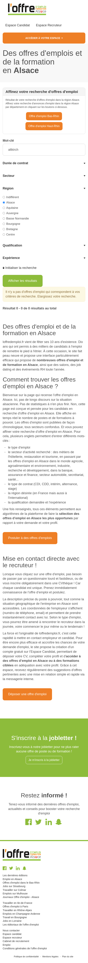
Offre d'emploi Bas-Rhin (44, 116)
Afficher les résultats (22, 281)
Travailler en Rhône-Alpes (17, 910)
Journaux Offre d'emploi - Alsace (21, 897)
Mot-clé (8, 140)
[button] (44, 163)
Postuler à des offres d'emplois (30, 538)
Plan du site (67, 956)
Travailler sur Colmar (14, 890)
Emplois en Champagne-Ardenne (21, 913)
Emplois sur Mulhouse (15, 893)
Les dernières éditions (15, 875)
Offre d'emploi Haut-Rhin (43, 126)
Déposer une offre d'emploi (27, 694)
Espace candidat (12, 934)
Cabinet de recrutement (16, 941)
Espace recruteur (12, 937)
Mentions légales (50, 956)
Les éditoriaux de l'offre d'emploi (21, 924)
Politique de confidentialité (26, 956)
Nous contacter (11, 930)
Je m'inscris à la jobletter (44, 759)
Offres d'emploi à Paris (15, 906)
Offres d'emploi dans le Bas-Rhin (21, 882)
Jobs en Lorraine (12, 920)
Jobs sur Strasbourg (14, 886)
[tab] (44, 163)
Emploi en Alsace (12, 879)
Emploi (6, 944)
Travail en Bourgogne (15, 917)
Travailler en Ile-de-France (17, 903)
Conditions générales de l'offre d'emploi (25, 948)
